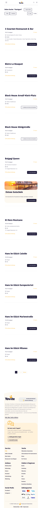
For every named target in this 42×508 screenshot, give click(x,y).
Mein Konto (7, 456)
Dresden (24, 473)
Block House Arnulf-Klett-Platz (20, 95)
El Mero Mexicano (13, 220)
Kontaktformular (13, 440)
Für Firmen (24, 458)
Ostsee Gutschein (14, 192)
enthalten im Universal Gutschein (29, 107)
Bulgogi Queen (12, 158)
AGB (21, 506)
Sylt (22, 476)
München (24, 471)
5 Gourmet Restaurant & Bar (19, 29)
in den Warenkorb (32, 44)
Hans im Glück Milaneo (16, 348)
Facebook (8, 490)
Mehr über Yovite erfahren (11, 417)
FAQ (6, 451)
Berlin (23, 465)
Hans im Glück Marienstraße (19, 316)
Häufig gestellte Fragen (14, 436)
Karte (34, 13)
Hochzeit (7, 473)
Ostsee (23, 478)
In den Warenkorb (31, 200)
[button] (21, 22)
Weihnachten (8, 465)
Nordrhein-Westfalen (27, 484)
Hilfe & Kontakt (8, 453)
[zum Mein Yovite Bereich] (33, 2)
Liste (29, 13)
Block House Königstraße (17, 127)
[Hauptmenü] (6, 2)
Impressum (26, 506)
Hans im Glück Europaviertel (19, 285)
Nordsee (24, 481)
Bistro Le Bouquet (14, 64)
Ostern (6, 471)
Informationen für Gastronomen (29, 453)
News (23, 456)
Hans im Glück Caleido (16, 253)
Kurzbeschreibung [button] (10, 44)
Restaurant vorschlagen (11, 458)
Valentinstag (8, 476)
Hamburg (24, 468)
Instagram (8, 493)
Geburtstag (7, 468)
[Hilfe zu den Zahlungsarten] (29, 494)
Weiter (24, 372)
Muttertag (7, 478)
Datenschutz (16, 506)
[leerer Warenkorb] (36, 2)
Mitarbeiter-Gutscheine (27, 451)
